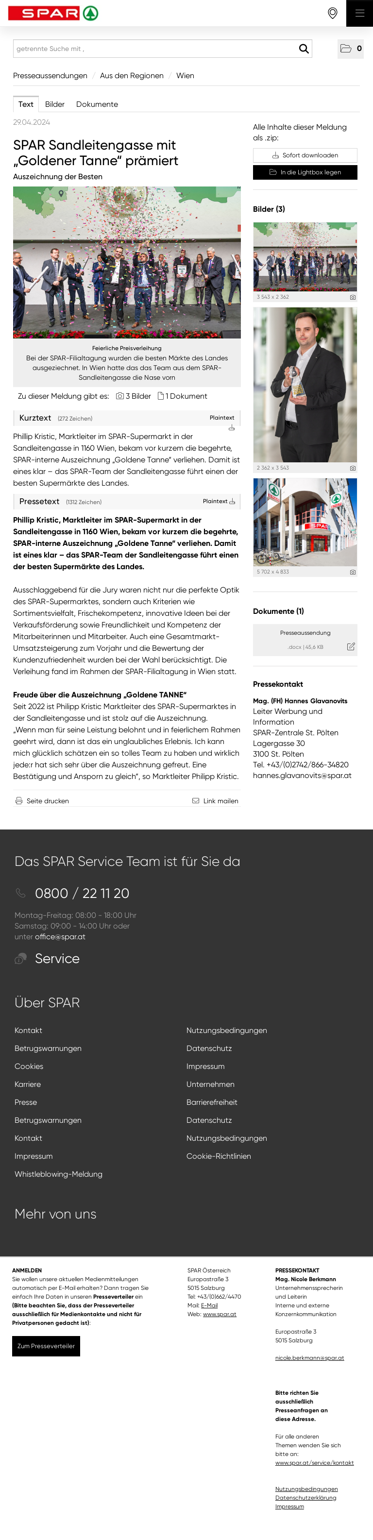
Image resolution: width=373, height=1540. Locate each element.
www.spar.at (220, 1314)
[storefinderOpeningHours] (333, 13)
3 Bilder (138, 396)
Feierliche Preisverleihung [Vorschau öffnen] (127, 348)
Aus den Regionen (132, 75)
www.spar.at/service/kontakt (314, 1462)
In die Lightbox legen (305, 172)
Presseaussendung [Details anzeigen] (305, 632)
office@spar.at (60, 936)
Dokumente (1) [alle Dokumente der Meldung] (278, 611)
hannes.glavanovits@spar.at (302, 775)
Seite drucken (48, 801)
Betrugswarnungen (48, 1048)
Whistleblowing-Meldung (58, 1174)
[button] (351, 49)
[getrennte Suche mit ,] (162, 48)
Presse (26, 1102)
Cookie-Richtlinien (218, 1156)
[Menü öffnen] (359, 13)
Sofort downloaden (305, 155)
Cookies (29, 1066)
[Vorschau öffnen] (127, 262)
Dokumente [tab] (97, 104)
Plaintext (219, 501)
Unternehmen (210, 1084)
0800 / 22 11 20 (72, 893)
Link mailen (220, 801)
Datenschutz (209, 1048)
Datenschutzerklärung (306, 1497)
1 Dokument (186, 396)
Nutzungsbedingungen (226, 1030)
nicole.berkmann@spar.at (309, 1357)
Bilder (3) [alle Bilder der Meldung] (269, 209)
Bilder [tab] (55, 104)
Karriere (28, 1084)
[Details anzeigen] (353, 297)
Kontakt (28, 1030)
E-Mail (209, 1305)
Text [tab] (26, 104)
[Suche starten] (303, 49)
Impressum (205, 1066)
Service (47, 958)
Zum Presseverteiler (46, 1346)
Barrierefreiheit (211, 1102)
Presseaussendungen (50, 75)
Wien (185, 75)
